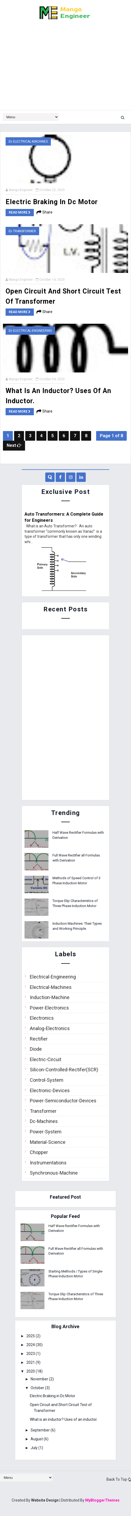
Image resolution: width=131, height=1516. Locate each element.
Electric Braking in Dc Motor (52, 202)
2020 (31, 1371)
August (37, 1438)
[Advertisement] (65, 67)
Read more (20, 212)
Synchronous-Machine (54, 1172)
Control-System (46, 1079)
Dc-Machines (44, 1121)
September (41, 1429)
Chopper (39, 1152)
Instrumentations (48, 1162)
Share (44, 212)
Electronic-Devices (50, 1090)
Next (14, 445)
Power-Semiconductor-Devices (63, 1100)
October (38, 1387)
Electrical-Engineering (32, 330)
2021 (31, 1362)
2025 (31, 1336)
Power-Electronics (49, 1007)
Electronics (42, 1017)
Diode (36, 1049)
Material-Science (48, 1141)
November (40, 1379)
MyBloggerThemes (102, 1500)
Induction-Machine (49, 997)
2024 (31, 1344)
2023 (31, 1353)
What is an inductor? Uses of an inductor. (64, 1419)
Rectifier (39, 1038)
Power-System (46, 1131)
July (35, 1447)
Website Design (45, 1500)
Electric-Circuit (45, 1059)
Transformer (24, 231)
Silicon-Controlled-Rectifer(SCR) (64, 1069)
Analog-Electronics (50, 1028)
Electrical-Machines (30, 141)
